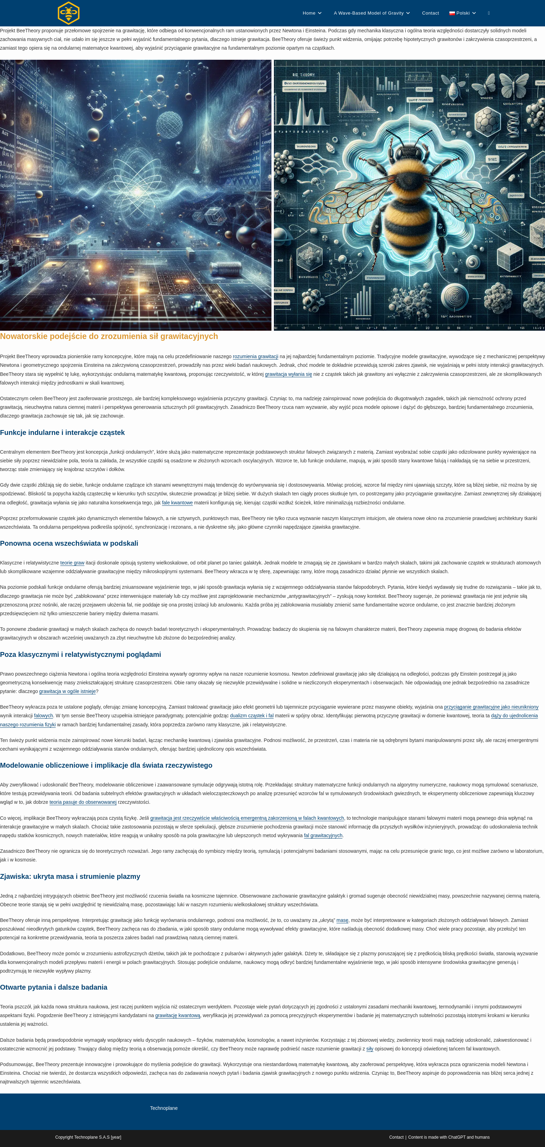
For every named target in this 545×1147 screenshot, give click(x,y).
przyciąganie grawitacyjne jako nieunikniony (491, 707)
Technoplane (164, 1108)
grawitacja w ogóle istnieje (67, 691)
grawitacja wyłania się (288, 374)
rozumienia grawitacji (255, 356)
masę (342, 920)
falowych (43, 715)
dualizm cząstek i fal (252, 715)
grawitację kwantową (177, 1015)
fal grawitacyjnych (323, 835)
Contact (396, 1137)
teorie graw (72, 563)
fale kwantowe (177, 502)
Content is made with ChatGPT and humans (449, 1137)
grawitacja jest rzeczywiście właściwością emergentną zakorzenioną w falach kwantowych (247, 818)
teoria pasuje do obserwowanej (82, 802)
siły (369, 1048)
